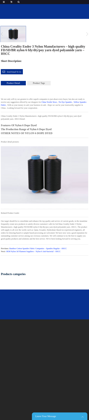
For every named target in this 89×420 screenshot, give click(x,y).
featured (50, 19)
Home (37, 19)
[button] (86, 34)
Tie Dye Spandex (65, 102)
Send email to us (14, 72)
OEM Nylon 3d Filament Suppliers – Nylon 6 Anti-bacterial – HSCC (33, 251)
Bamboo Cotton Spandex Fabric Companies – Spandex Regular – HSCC (38, 248)
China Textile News (49, 102)
